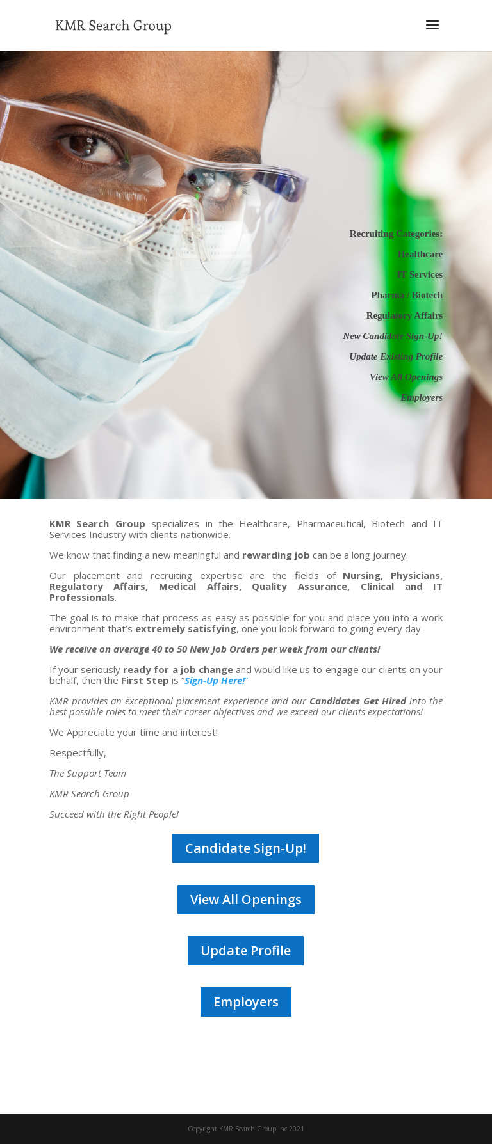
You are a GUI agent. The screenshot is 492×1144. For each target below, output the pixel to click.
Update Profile (246, 950)
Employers (246, 1001)
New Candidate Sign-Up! (393, 336)
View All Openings (246, 899)
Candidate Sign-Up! (245, 848)
